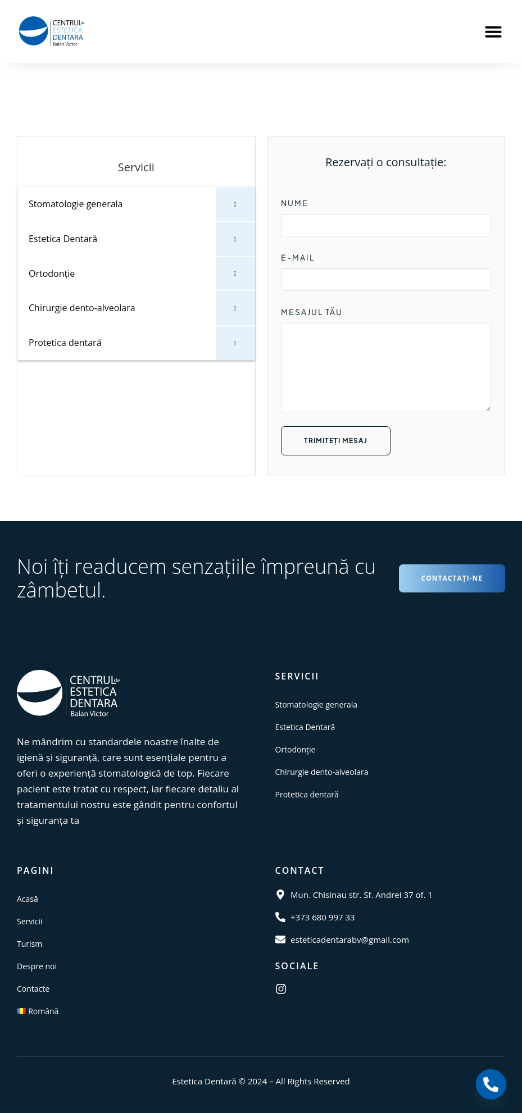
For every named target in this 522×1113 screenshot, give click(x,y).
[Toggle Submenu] (235, 204)
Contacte (33, 988)
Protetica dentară (307, 794)
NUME (294, 203)
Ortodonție (295, 749)
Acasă (27, 898)
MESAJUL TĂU (312, 312)
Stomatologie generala (316, 704)
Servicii (30, 921)
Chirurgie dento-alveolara (322, 772)
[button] (493, 31)
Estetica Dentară (305, 727)
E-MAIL (298, 257)
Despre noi (37, 966)
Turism (29, 943)
